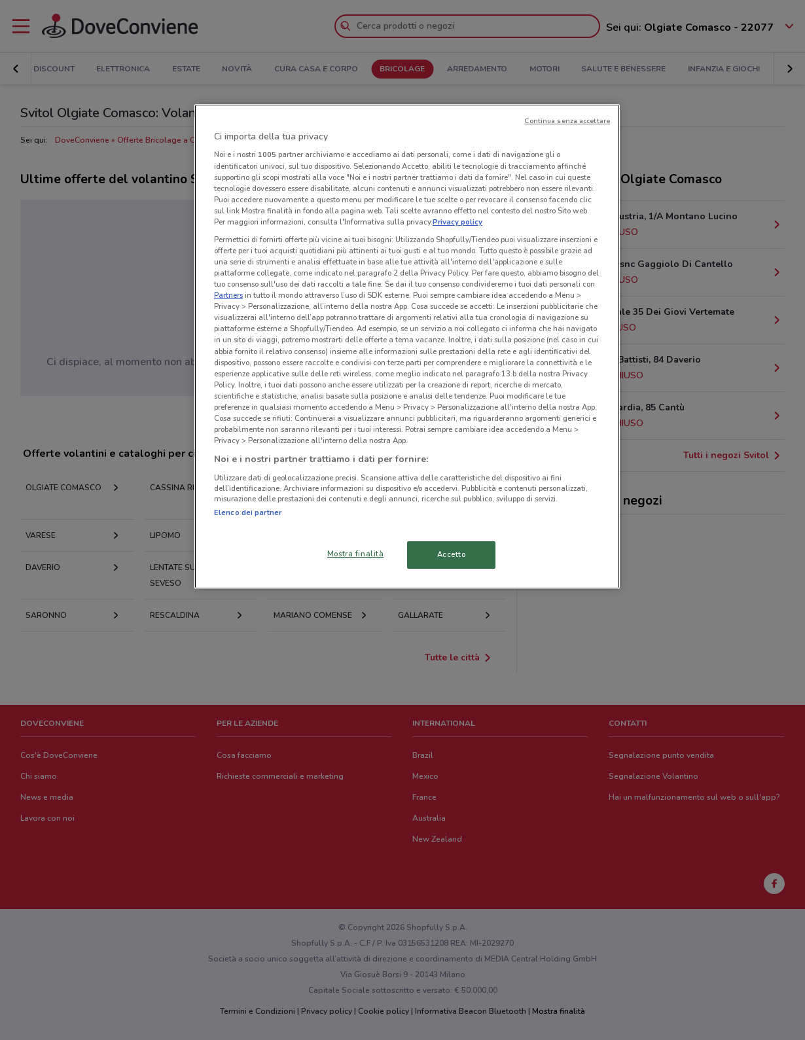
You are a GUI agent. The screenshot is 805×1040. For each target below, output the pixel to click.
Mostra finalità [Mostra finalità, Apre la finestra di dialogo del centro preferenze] (355, 553)
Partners (228, 295)
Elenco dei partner (247, 512)
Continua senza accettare (567, 121)
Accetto (451, 554)
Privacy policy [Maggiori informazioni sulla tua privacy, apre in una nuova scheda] (457, 222)
